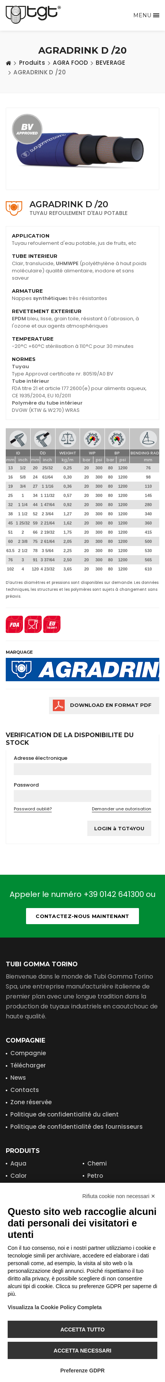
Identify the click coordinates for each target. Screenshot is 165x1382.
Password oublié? (33, 809)
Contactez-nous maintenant (82, 916)
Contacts (24, 1090)
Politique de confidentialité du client (64, 1114)
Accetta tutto (82, 1329)
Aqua (18, 1163)
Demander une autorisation (121, 809)
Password (26, 785)
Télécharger (28, 1065)
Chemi (97, 1163)
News (18, 1078)
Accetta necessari (82, 1351)
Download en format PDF (111, 705)
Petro (95, 1176)
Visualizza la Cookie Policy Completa (55, 1307)
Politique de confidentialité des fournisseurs (76, 1127)
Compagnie (28, 1053)
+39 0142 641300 (113, 894)
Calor (18, 1176)
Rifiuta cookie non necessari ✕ (118, 1196)
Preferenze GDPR (82, 1370)
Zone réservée (31, 1102)
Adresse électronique (40, 758)
